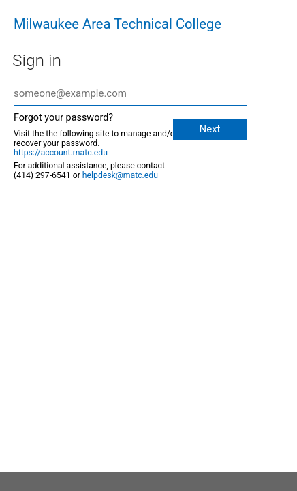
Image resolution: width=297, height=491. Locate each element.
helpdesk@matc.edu (120, 175)
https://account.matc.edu (61, 153)
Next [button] (209, 129)
